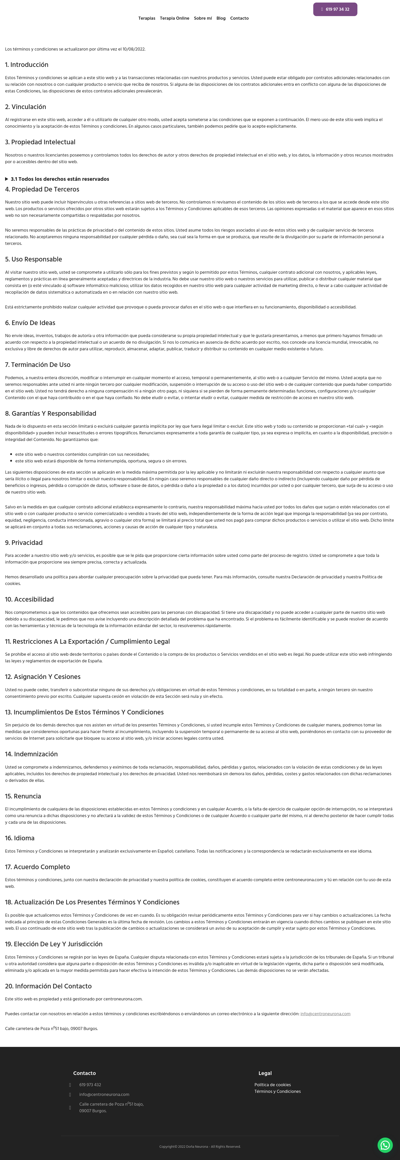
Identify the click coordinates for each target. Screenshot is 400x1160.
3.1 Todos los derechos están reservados (60, 179)
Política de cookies (273, 1085)
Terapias (146, 18)
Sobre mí (203, 18)
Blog (221, 18)
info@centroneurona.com (326, 1014)
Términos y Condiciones (278, 1091)
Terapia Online (174, 18)
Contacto (239, 18)
